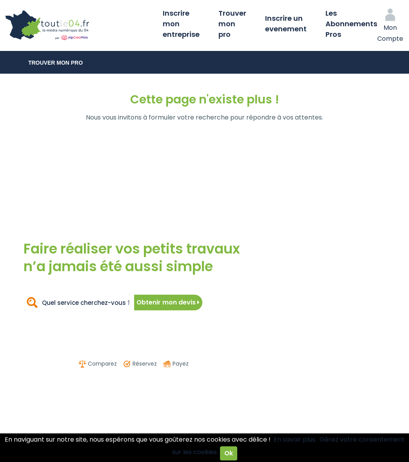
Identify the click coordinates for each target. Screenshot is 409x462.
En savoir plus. (295, 439)
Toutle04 (78, 25)
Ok (228, 453)
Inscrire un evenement (286, 23)
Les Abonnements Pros (351, 23)
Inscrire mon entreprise (181, 23)
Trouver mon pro (232, 23)
